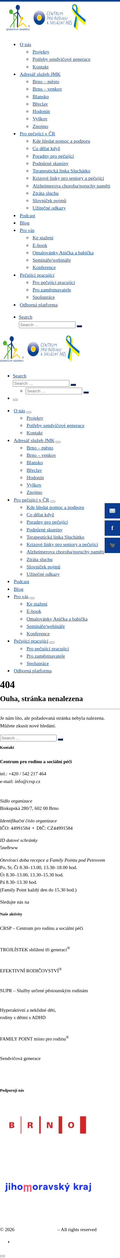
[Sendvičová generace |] (46, 32)
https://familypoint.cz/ (21, 1046)
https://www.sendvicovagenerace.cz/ (35, 1066)
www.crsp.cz (12, 788)
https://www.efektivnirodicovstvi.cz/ (35, 978)
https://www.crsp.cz (19, 935)
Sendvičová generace (36, 1229)
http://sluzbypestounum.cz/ (26, 998)
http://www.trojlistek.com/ (25, 957)
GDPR (6, 1078)
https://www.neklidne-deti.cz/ (28, 1025)
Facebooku (41, 902)
